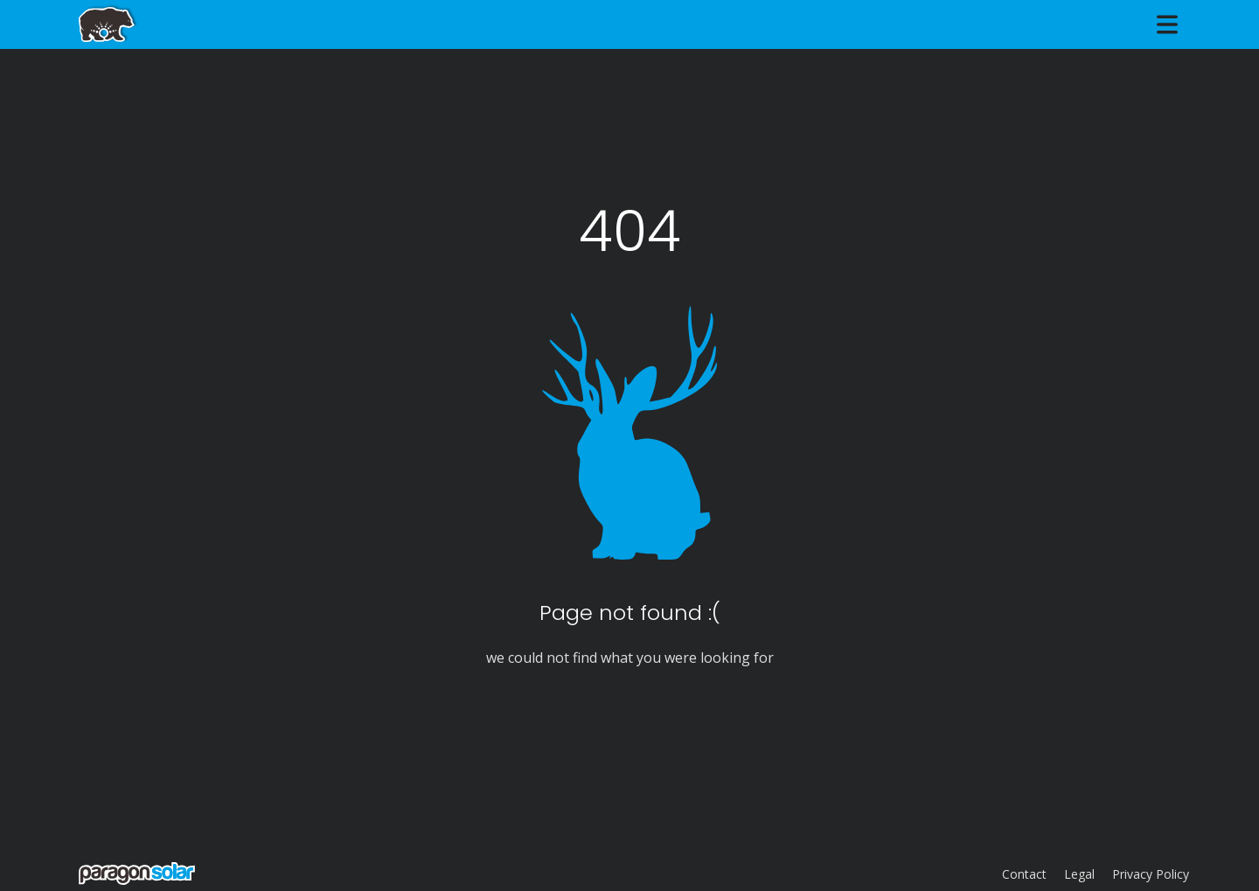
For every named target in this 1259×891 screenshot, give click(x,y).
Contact (1024, 874)
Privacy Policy (1150, 874)
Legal (1079, 874)
